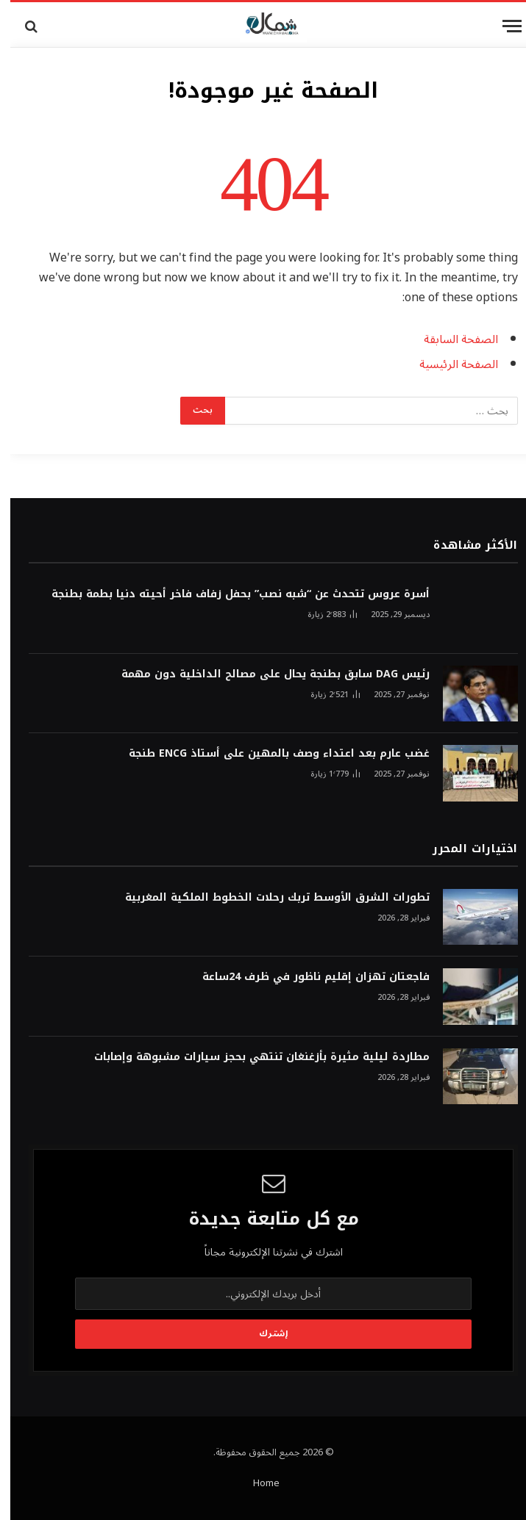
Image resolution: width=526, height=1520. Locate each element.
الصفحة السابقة (450, 339)
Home (256, 1483)
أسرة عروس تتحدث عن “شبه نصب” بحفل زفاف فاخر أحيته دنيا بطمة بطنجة (230, 594)
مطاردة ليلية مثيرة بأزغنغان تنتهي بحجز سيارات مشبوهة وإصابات (251, 1057)
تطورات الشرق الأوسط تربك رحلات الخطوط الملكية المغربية (267, 897)
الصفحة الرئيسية (448, 364)
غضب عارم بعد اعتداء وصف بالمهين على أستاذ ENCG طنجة (268, 753)
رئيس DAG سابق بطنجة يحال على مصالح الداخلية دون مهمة (265, 674)
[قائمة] (501, 26)
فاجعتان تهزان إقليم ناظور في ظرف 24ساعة (305, 977)
